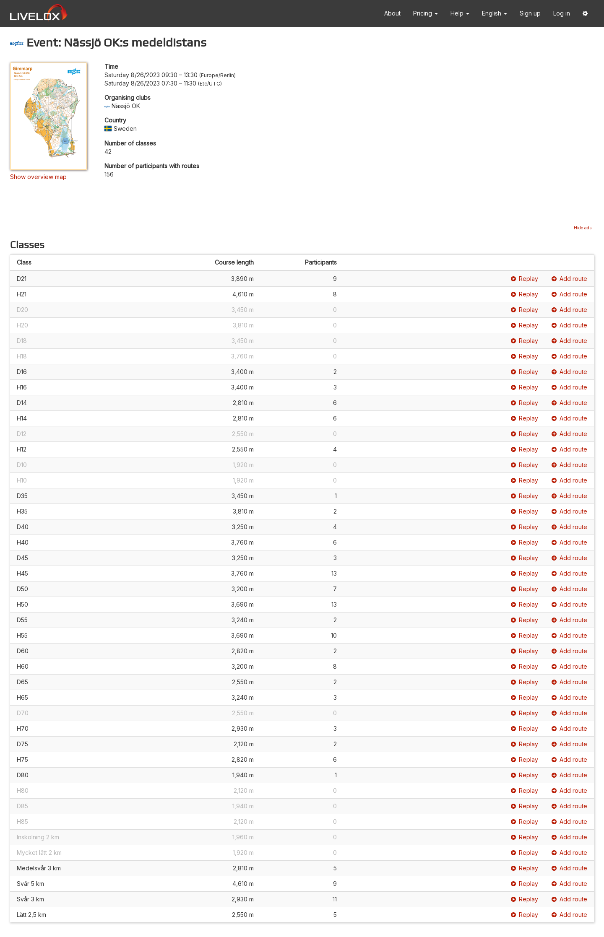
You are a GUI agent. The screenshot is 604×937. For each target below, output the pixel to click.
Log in (561, 13)
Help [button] (459, 13)
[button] (585, 13)
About (392, 13)
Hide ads (582, 227)
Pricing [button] (425, 13)
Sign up (530, 13)
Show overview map (38, 176)
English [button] (494, 13)
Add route (569, 278)
